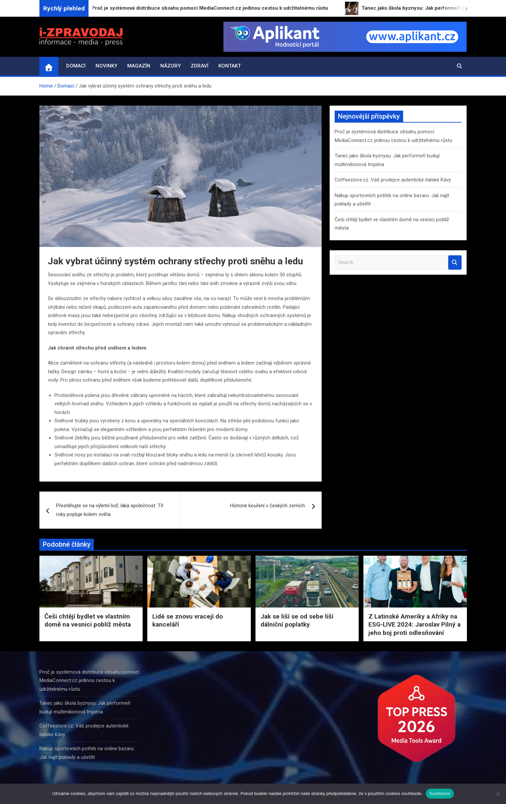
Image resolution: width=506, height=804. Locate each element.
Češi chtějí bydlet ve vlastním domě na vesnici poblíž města (87, 621)
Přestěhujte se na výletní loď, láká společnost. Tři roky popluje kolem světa (109, 510)
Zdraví (199, 66)
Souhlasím (440, 793)
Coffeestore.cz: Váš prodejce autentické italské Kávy (393, 180)
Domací (76, 66)
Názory (170, 66)
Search (455, 262)
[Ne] (497, 793)
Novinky (106, 66)
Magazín (138, 66)
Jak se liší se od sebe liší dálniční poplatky (297, 621)
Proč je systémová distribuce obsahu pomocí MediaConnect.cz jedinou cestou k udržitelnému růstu (89, 680)
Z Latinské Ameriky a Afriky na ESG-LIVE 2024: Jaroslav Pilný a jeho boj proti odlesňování (414, 625)
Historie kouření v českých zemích (267, 506)
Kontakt (229, 66)
